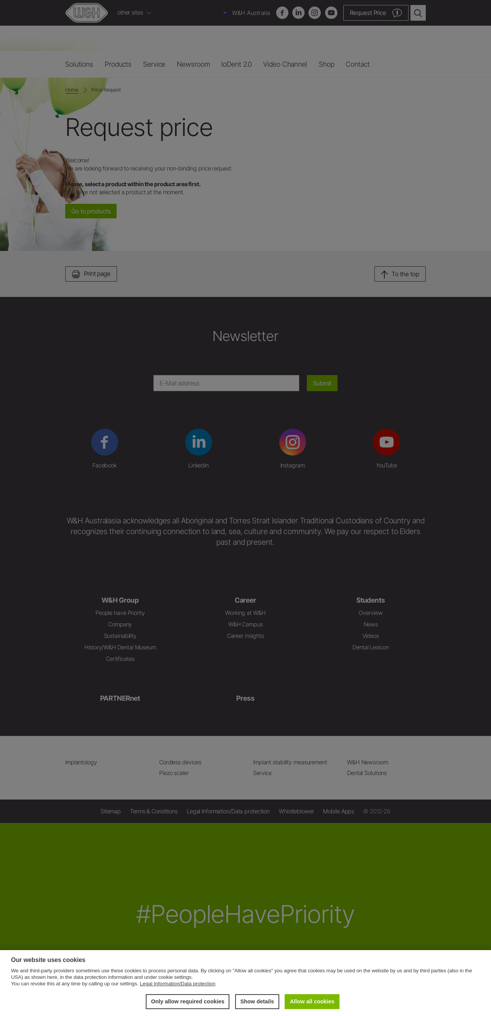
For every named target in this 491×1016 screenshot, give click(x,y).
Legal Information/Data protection (178, 984)
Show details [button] (257, 1001)
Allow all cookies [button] (312, 1001)
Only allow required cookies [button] (187, 1001)
